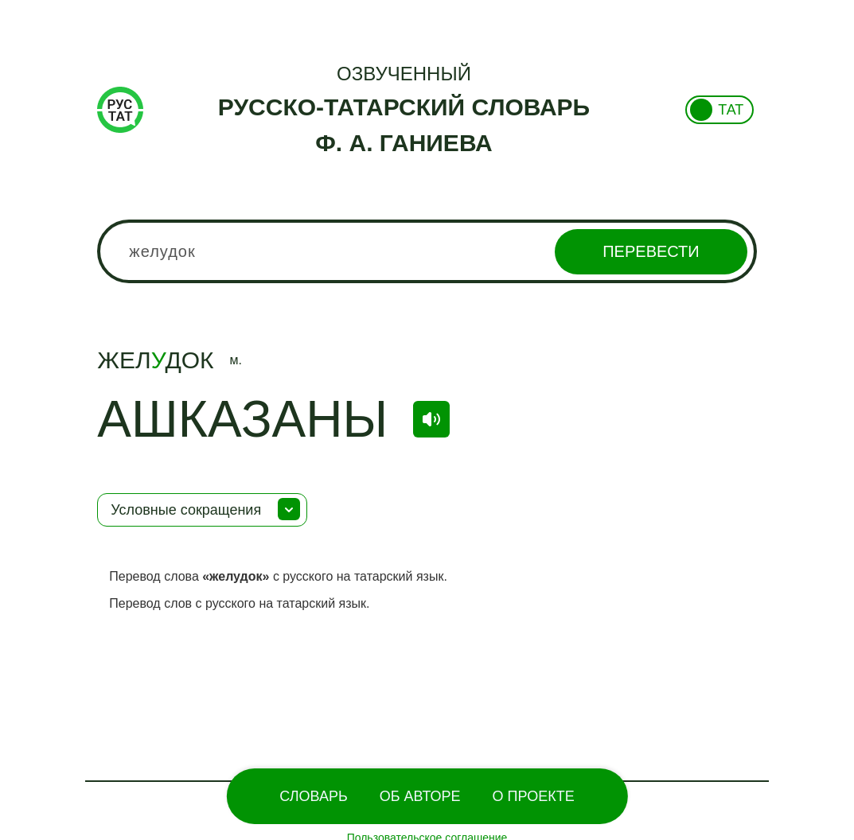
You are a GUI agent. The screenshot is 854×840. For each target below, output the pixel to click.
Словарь (313, 796)
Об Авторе (420, 796)
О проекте (534, 796)
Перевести (650, 251)
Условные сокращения (186, 510)
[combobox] (426, 251)
